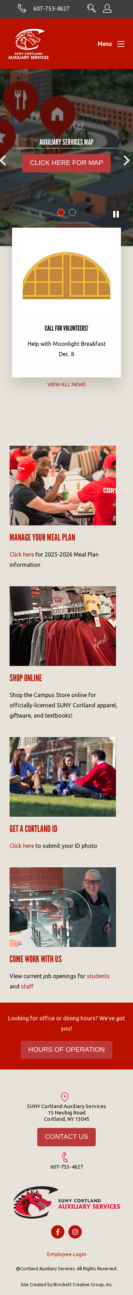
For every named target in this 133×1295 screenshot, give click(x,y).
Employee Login (66, 1254)
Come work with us (36, 959)
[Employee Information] (107, 10)
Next (127, 155)
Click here (22, 554)
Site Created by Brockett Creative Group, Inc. (67, 1284)
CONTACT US (66, 1136)
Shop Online (26, 678)
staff (27, 986)
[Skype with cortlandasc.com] (22, 10)
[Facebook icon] (57, 1231)
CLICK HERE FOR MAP (66, 162)
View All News (67, 384)
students (98, 976)
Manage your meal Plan (42, 537)
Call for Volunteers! (66, 328)
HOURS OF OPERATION (66, 1049)
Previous (5, 155)
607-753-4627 (51, 8)
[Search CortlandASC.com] (91, 10)
